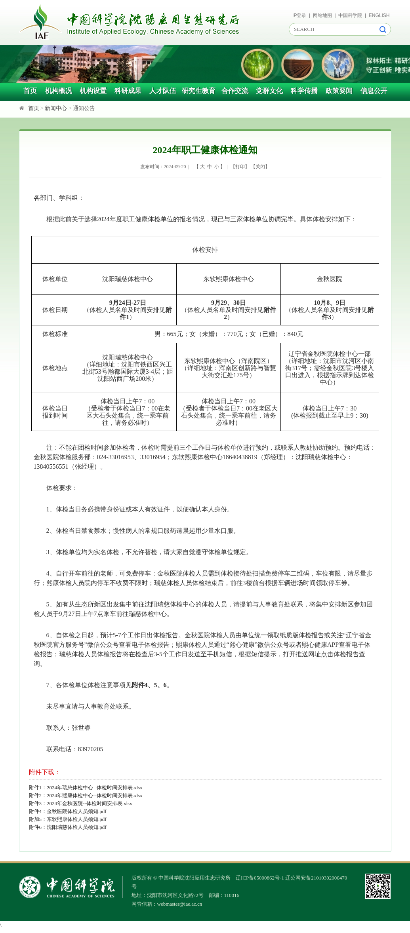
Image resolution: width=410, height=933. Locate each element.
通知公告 (84, 108)
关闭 (260, 166)
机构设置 (93, 91)
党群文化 (269, 91)
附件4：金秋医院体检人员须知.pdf (68, 811)
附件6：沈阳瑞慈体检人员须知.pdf (68, 827)
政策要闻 (339, 91)
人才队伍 (162, 91)
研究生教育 (198, 91)
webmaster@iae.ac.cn (179, 904)
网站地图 (322, 15)
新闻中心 (56, 108)
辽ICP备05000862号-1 (260, 878)
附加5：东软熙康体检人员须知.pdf (68, 819)
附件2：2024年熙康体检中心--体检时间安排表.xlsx (86, 795)
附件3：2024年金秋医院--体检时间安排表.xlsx (80, 803)
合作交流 (234, 91)
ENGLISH (379, 15)
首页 (30, 91)
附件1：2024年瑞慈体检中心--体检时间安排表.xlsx (86, 787)
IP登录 (299, 15)
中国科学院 (350, 15)
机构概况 (58, 91)
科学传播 (304, 91)
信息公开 (373, 91)
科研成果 (127, 91)
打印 (240, 166)
